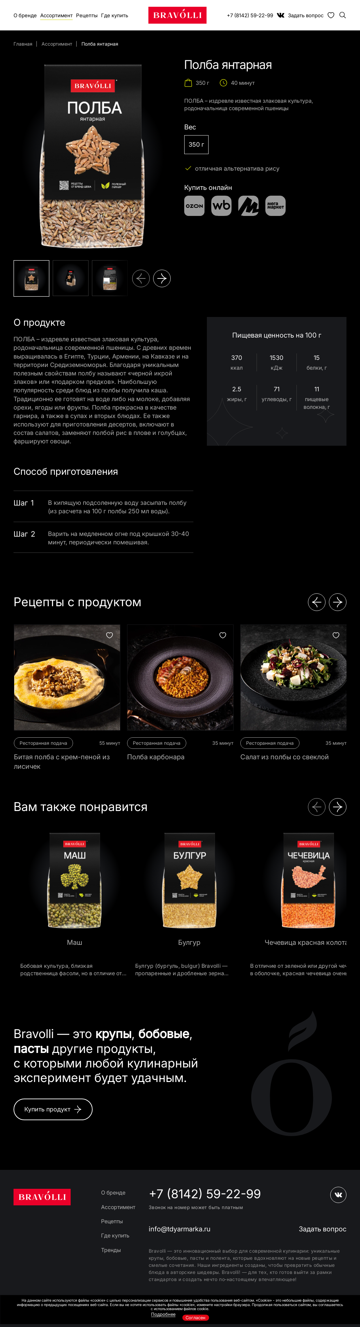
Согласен (196, 1317)
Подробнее (163, 1314)
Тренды (111, 1250)
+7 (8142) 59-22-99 (250, 15)
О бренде (25, 15)
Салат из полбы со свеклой (284, 757)
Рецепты (87, 15)
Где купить (114, 15)
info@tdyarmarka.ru (180, 1229)
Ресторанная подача (43, 743)
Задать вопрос (305, 15)
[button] (141, 278)
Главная (23, 44)
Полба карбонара (156, 757)
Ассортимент (56, 15)
